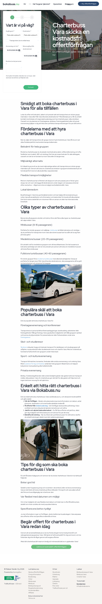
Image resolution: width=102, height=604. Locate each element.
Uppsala (55, 579)
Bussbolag (32, 577)
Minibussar (32, 581)
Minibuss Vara (81, 574)
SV (25, 4)
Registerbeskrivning (35, 588)
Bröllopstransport (34, 586)
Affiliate (31, 593)
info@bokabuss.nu (83, 586)
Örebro (55, 583)
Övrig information (34, 574)
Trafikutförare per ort (60, 588)
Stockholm (56, 572)
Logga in (70, 4)
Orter (30, 579)
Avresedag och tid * (12, 46)
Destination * (27, 31)
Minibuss (31, 583)
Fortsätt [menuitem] (31, 87)
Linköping (55, 581)
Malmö (54, 577)
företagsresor (25, 337)
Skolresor (24, 347)
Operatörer (57, 4)
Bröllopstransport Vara (85, 572)
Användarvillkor (33, 590)
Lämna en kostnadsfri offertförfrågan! (51, 547)
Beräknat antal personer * (13, 62)
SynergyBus (17, 572)
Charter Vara (81, 577)
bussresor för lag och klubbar (34, 364)
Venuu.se (31, 598)
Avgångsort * (10, 31)
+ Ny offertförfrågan (88, 4)
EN (30, 4)
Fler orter (55, 586)
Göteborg (56, 574)
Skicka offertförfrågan (36, 572)
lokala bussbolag (42, 406)
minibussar (54, 230)
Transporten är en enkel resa (18, 40)
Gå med (18, 584)
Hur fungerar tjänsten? (41, 4)
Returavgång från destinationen (28, 47)
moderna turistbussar (45, 259)
